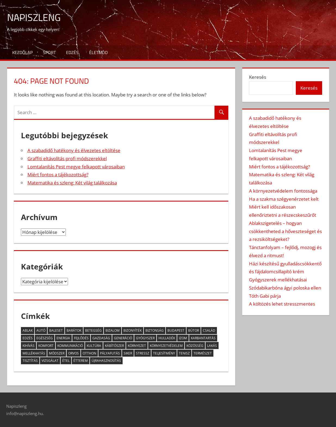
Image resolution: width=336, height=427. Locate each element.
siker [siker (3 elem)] (128, 353)
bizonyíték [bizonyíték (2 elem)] (132, 330)
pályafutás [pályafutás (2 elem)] (110, 353)
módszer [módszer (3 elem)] (56, 353)
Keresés (257, 77)
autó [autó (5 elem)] (40, 330)
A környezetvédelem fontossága (283, 191)
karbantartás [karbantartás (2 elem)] (203, 338)
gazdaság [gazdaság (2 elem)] (101, 338)
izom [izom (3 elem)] (183, 338)
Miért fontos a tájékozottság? (57, 174)
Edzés (72, 52)
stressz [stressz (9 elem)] (142, 353)
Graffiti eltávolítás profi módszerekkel (67, 158)
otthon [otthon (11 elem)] (89, 353)
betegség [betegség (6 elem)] (93, 330)
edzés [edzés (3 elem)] (28, 338)
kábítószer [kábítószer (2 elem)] (114, 345)
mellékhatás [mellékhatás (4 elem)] (34, 353)
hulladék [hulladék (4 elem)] (166, 338)
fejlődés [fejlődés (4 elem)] (81, 338)
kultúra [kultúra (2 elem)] (94, 345)
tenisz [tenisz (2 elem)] (184, 353)
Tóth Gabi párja (265, 296)
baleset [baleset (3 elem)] (56, 330)
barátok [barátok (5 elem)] (74, 330)
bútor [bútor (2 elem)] (193, 330)
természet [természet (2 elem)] (203, 353)
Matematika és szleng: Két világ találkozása (72, 183)
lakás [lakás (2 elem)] (212, 345)
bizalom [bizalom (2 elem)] (112, 330)
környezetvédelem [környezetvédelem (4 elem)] (166, 345)
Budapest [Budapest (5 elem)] (175, 330)
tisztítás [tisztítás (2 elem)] (30, 360)
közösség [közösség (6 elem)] (194, 345)
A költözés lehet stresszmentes (282, 304)
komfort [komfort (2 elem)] (46, 345)
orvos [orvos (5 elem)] (73, 353)
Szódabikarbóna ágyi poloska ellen (285, 288)
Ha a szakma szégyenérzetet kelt (284, 199)
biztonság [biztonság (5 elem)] (154, 330)
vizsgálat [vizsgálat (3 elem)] (50, 360)
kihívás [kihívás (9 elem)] (29, 345)
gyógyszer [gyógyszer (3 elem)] (145, 338)
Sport (49, 52)
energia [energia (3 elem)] (63, 338)
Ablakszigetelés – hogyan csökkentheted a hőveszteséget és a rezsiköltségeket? (285, 231)
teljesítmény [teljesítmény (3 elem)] (164, 353)
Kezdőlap (22, 52)
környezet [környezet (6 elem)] (137, 345)
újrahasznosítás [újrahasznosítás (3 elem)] (106, 360)
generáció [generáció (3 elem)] (123, 338)
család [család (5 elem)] (209, 330)
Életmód (98, 52)
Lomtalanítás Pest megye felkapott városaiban (76, 167)
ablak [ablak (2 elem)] (28, 330)
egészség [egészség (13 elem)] (44, 338)
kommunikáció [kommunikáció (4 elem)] (70, 345)
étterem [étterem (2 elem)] (80, 360)
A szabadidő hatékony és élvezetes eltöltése (73, 150)
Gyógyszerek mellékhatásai (278, 280)
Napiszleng (34, 17)
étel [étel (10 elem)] (66, 360)
